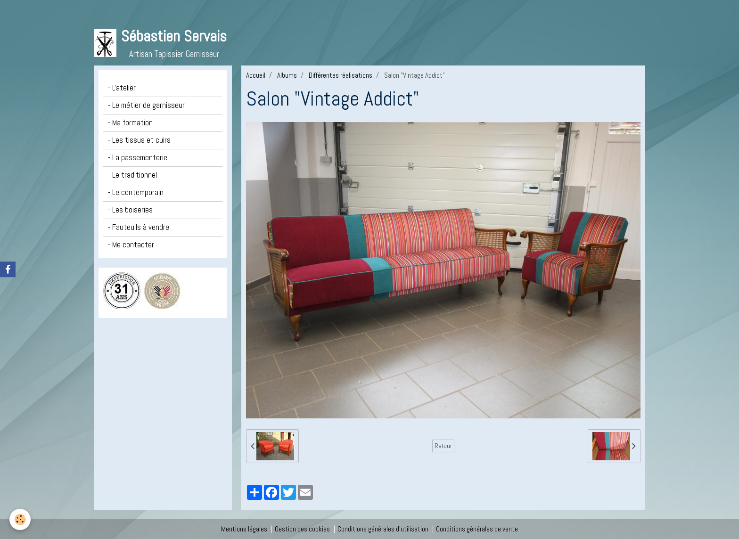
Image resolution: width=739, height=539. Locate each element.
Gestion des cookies (302, 528)
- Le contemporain (136, 192)
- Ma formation (130, 123)
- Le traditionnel (132, 175)
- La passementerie (137, 158)
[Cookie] (20, 519)
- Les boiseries (130, 210)
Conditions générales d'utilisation (382, 528)
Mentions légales (244, 528)
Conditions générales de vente (477, 528)
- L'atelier (122, 88)
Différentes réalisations (340, 75)
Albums (287, 75)
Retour (443, 445)
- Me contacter (131, 245)
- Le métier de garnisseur (146, 105)
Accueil (255, 75)
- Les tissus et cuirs (139, 140)
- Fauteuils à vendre (138, 227)
